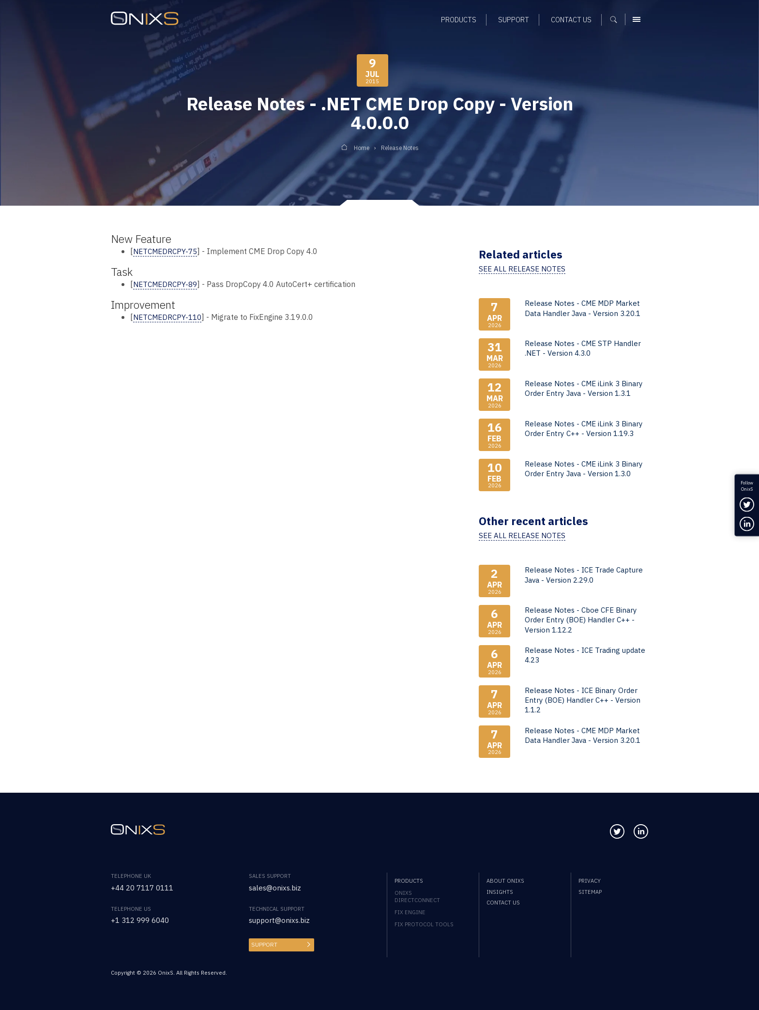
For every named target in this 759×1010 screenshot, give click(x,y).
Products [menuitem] (409, 880)
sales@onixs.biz (276, 887)
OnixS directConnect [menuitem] (417, 896)
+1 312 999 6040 (143, 919)
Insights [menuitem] (499, 891)
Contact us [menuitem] (503, 902)
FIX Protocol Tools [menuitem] (424, 923)
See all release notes (524, 268)
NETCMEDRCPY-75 (167, 251)
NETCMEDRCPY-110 (170, 316)
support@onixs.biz (281, 919)
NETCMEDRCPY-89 (167, 284)
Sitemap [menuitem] (590, 891)
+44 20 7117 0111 (145, 887)
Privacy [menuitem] (589, 880)
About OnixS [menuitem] (505, 880)
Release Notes (401, 148)
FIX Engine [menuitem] (410, 911)
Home (359, 148)
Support (263, 943)
